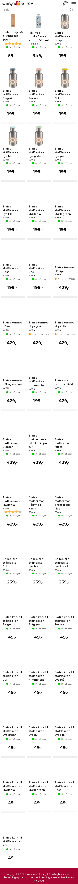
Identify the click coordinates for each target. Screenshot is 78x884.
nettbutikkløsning (40, 877)
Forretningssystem (14, 877)
